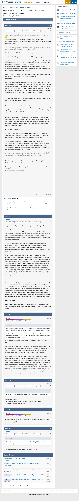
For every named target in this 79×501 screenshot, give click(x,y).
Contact (50, 491)
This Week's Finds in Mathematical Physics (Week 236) (27, 475)
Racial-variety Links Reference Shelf (14, 459)
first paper (16, 368)
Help (71, 491)
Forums (38, 2)
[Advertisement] (28, 183)
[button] (33, 2)
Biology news (7, 199)
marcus (8, 29)
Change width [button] (7, 491)
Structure (22, 16)
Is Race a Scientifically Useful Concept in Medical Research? (21, 470)
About (56, 491)
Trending (46, 2)
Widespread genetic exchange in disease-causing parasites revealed (26, 202)
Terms (61, 491)
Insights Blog (28, 2)
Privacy (66, 491)
